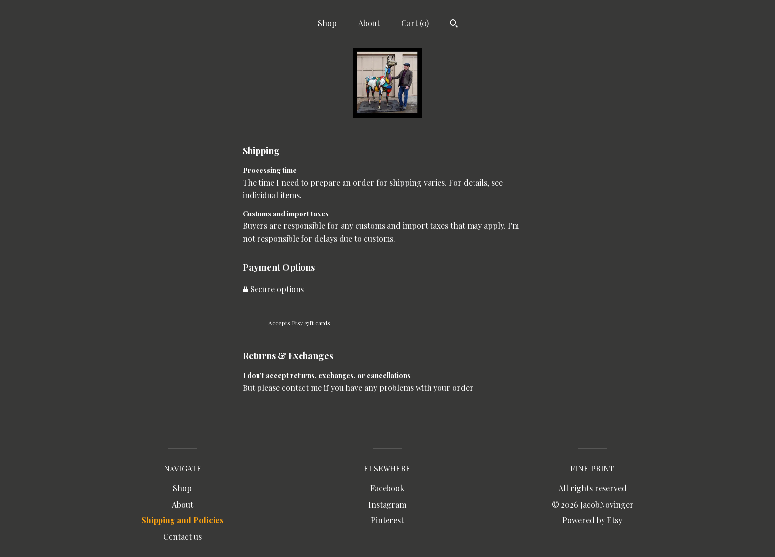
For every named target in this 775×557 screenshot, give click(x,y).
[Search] (454, 24)
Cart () (415, 23)
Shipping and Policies (182, 520)
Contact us (182, 536)
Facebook (387, 488)
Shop (327, 23)
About (369, 23)
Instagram (387, 504)
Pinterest (387, 520)
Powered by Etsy (592, 520)
